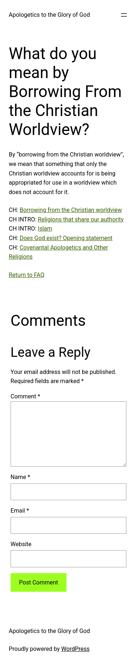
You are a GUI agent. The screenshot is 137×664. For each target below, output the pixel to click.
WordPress (75, 648)
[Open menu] (123, 15)
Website (21, 544)
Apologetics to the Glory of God (49, 14)
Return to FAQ (27, 274)
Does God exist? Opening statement (66, 238)
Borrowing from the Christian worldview (71, 209)
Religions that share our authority (81, 219)
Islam (45, 228)
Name (20, 477)
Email (20, 510)
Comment (25, 396)
